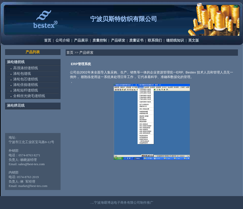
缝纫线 (19, 62)
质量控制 (99, 40)
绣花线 (19, 105)
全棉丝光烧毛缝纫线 (29, 96)
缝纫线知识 (175, 40)
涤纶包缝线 (22, 73)
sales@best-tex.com (31, 164)
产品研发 (118, 40)
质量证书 (136, 40)
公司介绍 (62, 40)
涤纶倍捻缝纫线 (25, 85)
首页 (47, 40)
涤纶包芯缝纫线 (25, 79)
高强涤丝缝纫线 (25, 68)
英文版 (193, 40)
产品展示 (81, 40)
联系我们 (155, 40)
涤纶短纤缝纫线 (25, 90)
